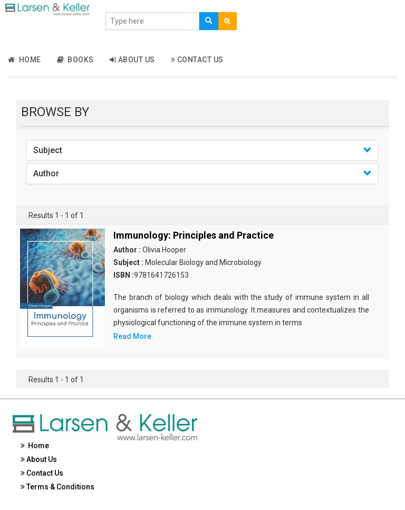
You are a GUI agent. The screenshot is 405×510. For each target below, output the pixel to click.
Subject (47, 150)
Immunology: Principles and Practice (193, 235)
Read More (132, 336)
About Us (132, 59)
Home (24, 59)
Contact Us (197, 59)
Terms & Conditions (57, 487)
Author (46, 173)
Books (75, 59)
